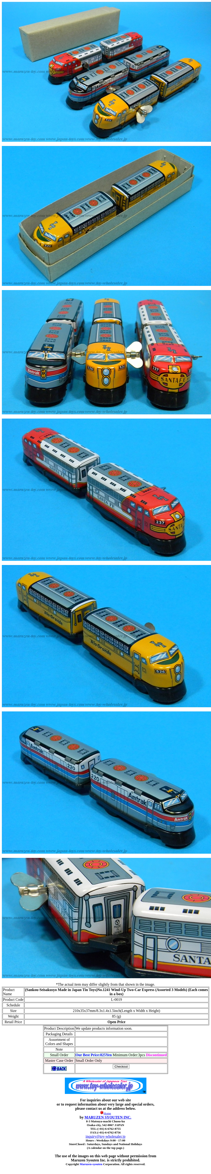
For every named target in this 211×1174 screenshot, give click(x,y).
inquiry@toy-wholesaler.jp (105, 1136)
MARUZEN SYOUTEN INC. (108, 1117)
